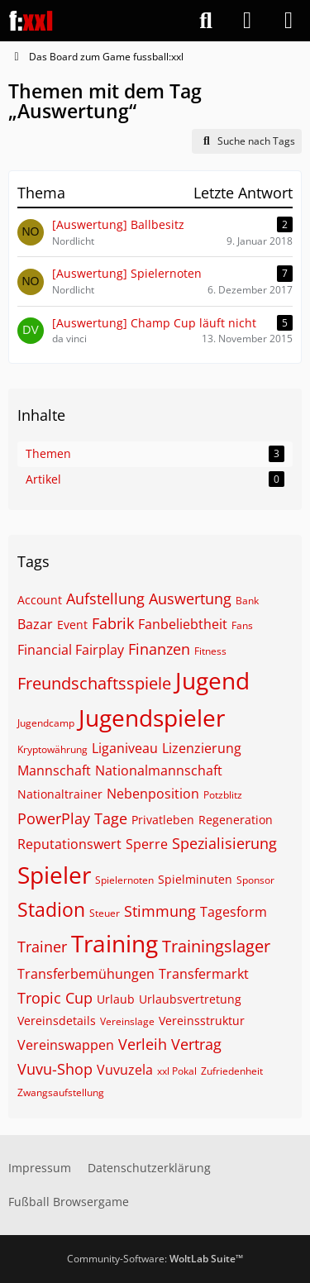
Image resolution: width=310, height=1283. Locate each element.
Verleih (142, 1044)
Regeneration (235, 820)
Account (39, 600)
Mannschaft (54, 770)
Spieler (54, 874)
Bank (247, 601)
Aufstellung (105, 598)
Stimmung (160, 911)
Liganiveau (125, 748)
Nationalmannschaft (158, 770)
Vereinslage (127, 1021)
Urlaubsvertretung (190, 999)
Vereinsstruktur (202, 1020)
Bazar (35, 624)
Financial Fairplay (70, 650)
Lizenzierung (201, 748)
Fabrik (113, 623)
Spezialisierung (224, 843)
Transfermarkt (204, 974)
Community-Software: (155, 1259)
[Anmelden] (247, 20)
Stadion (51, 909)
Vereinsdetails (56, 1020)
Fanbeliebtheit (182, 624)
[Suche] (205, 20)
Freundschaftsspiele (94, 683)
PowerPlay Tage (72, 818)
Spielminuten (195, 879)
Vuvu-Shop (55, 1069)
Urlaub (116, 999)
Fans (242, 625)
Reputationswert (69, 844)
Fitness (210, 651)
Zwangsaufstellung (60, 1092)
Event (72, 624)
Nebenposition (153, 794)
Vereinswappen (65, 1045)
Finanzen (159, 649)
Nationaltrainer (60, 794)
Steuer (104, 913)
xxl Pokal (177, 1071)
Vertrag (196, 1044)
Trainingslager (216, 946)
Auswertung (190, 598)
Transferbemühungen (86, 974)
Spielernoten (124, 880)
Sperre (147, 844)
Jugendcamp (45, 723)
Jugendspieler (152, 717)
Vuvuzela (125, 1070)
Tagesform (233, 912)
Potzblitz (222, 795)
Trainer (42, 946)
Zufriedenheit (232, 1071)
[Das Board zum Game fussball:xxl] (31, 20)
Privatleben (162, 820)
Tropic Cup (55, 998)
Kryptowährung (52, 749)
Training (114, 943)
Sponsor (255, 880)
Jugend (212, 680)
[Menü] (288, 20)
